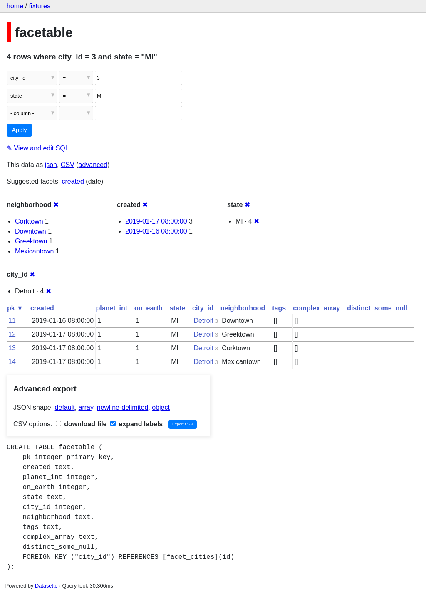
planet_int (112, 308)
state (177, 308)
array (86, 407)
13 (12, 348)
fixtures (39, 6)
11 (12, 320)
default (65, 407)
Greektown (31, 241)
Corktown (29, 221)
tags (279, 308)
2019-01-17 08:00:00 (156, 221)
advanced (93, 164)
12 (12, 334)
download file (81, 424)
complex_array (316, 308)
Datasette (46, 586)
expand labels (136, 424)
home (15, 6)
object (161, 407)
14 (12, 361)
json (51, 164)
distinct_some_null (377, 308)
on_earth (148, 308)
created (73, 181)
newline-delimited (123, 407)
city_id (202, 308)
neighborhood (242, 308)
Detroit (203, 320)
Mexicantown (34, 251)
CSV (67, 164)
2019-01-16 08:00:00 (156, 231)
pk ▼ (15, 308)
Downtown (30, 231)
